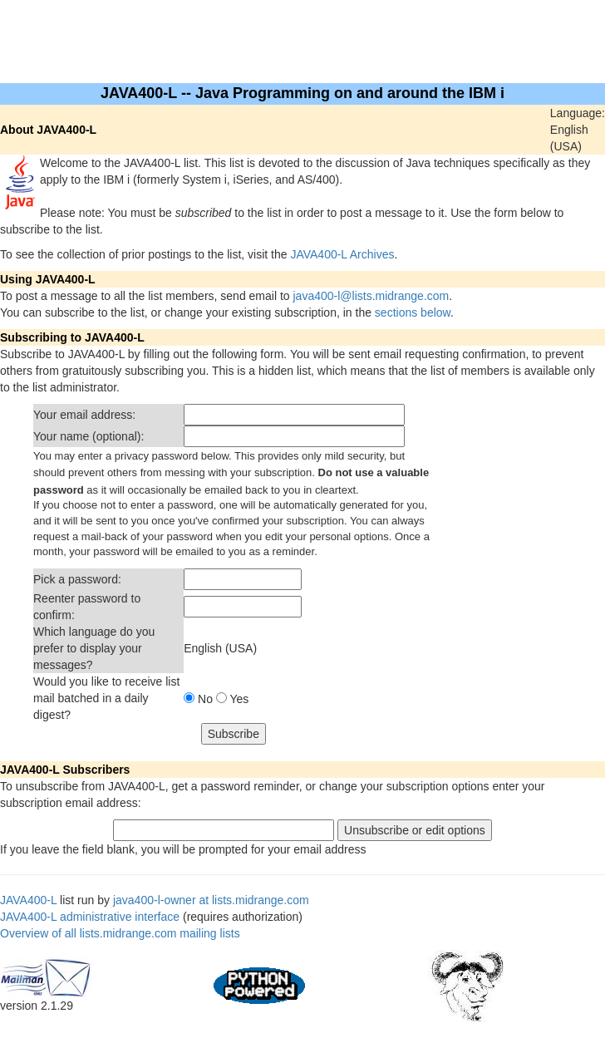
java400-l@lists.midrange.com (371, 296)
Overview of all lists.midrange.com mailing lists (120, 933)
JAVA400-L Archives (342, 254)
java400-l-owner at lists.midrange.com (211, 900)
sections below (412, 312)
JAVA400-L (28, 900)
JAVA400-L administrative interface (90, 916)
